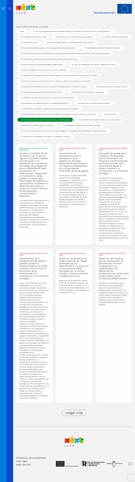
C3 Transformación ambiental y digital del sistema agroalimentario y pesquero (50, 109)
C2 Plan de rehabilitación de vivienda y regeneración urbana (94, 64)
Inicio (19, 5)
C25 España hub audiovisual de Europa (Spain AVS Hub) (41, 92)
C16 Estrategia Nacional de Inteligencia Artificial (102, 48)
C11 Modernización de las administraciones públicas (74, 37)
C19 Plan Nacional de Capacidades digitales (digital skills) (42, 64)
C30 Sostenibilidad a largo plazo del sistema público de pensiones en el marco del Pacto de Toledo (58, 114)
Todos (22, 31)
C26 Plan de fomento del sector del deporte (87, 92)
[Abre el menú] (3, 8)
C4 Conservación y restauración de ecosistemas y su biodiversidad (45, 120)
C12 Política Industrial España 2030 (115, 37)
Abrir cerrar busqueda (10, 9)
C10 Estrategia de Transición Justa (33, 37)
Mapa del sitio (23, 464)
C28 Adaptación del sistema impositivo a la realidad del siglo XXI (45, 103)
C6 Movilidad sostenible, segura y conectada (37, 125)
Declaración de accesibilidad (31, 458)
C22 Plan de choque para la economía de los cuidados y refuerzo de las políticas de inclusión (55, 81)
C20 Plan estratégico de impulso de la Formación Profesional (43, 70)
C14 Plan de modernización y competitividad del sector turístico (70, 42)
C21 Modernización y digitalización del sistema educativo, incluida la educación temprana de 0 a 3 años (59, 75)
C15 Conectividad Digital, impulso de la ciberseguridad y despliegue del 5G (48, 48)
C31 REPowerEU (110, 114)
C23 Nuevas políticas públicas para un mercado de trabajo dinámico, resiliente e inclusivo (54, 87)
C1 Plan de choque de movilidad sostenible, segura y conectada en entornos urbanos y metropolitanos (71, 31)
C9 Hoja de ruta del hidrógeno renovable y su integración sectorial (45, 136)
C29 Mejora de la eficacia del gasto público (94, 103)
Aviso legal (21, 461)
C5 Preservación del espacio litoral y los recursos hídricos (100, 120)
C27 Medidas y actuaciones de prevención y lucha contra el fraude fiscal (48, 98)
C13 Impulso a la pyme (29, 42)
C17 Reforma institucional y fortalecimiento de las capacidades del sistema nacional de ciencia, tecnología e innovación (65, 53)
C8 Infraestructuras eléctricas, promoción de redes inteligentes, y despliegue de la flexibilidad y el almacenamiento (63, 131)
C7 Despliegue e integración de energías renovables (82, 125)
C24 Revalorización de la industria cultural (111, 87)
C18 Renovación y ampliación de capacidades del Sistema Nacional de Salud (49, 59)
